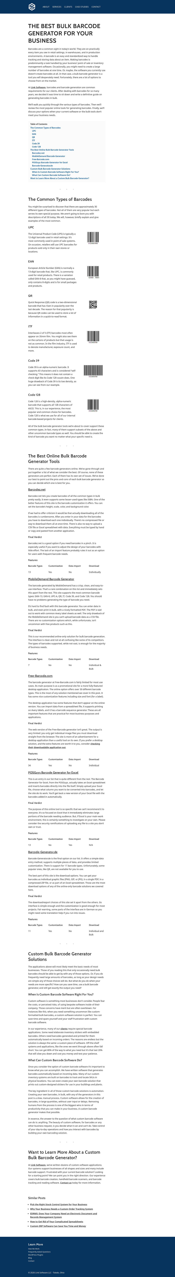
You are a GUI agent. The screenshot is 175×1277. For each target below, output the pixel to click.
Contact (96, 6)
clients (64, 1028)
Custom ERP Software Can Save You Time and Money (58, 1226)
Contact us (66, 1182)
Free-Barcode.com (40, 676)
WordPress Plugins (35, 1255)
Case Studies (82, 6)
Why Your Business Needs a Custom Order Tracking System (61, 1208)
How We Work (33, 1249)
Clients (68, 6)
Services (56, 6)
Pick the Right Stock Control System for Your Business (58, 1204)
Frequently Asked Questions (39, 1252)
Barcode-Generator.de (42, 852)
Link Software (38, 87)
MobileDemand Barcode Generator (51, 579)
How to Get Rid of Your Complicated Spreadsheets (56, 1221)
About (46, 6)
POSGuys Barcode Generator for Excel (53, 772)
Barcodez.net (36, 489)
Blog (30, 1258)
